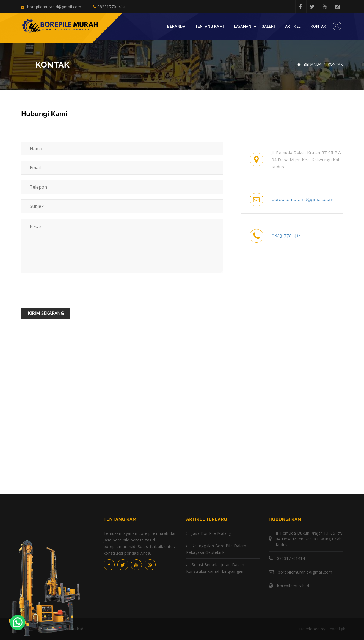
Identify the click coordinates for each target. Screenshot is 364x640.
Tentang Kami (209, 26)
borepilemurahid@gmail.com (51, 6)
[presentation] (63, 291)
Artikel (293, 26)
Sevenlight (336, 628)
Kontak (318, 26)
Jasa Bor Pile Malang (211, 533)
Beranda (176, 26)
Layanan (242, 26)
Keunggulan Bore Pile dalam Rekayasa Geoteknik (216, 549)
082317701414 (109, 6)
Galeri (268, 26)
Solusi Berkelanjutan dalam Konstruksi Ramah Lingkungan (215, 568)
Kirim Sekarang (46, 313)
